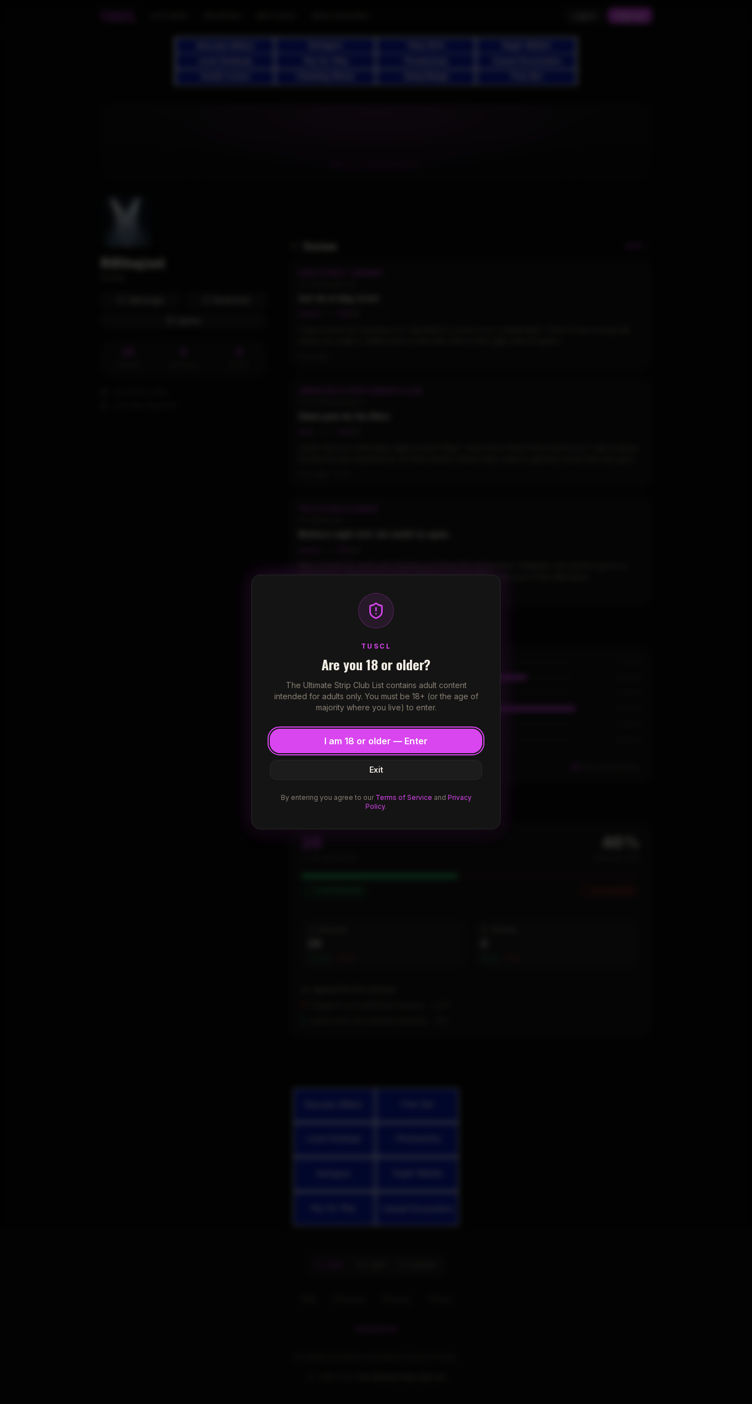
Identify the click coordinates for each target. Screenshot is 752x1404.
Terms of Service (403, 797)
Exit (376, 769)
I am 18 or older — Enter (376, 741)
